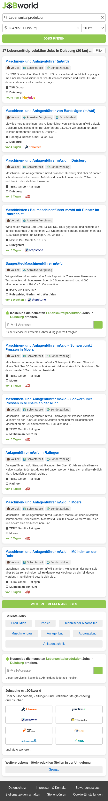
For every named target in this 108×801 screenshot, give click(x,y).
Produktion (18, 623)
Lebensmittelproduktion (26, 51)
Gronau (54, 769)
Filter (99, 50)
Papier (45, 623)
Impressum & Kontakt (51, 787)
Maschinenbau (22, 633)
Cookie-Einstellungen (88, 794)
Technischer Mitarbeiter (81, 623)
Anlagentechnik (54, 643)
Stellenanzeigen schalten (22, 794)
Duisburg (67, 51)
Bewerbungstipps (88, 787)
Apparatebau (88, 633)
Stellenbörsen (56, 794)
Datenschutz (17, 787)
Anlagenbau (55, 633)
